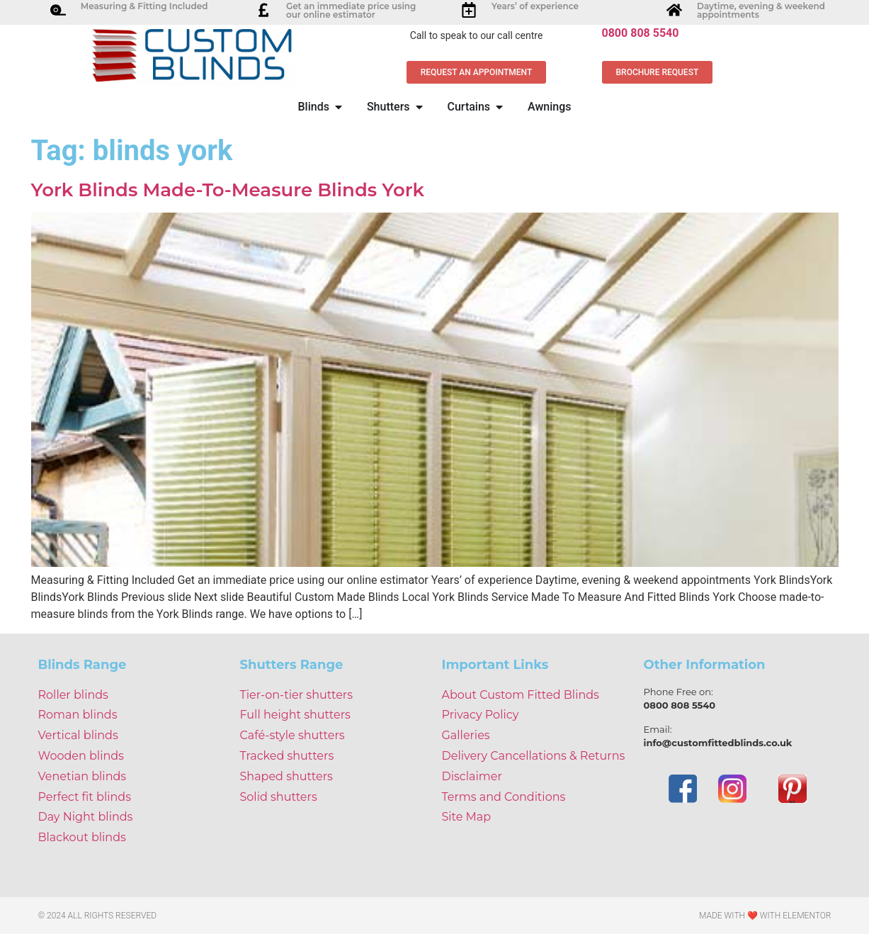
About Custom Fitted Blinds (520, 695)
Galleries (466, 735)
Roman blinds (78, 714)
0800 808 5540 (640, 33)
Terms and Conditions (504, 797)
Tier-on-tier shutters (296, 695)
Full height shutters (295, 714)
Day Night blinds (85, 816)
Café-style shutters (292, 735)
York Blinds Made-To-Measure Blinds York (228, 190)
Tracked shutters (287, 756)
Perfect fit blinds (84, 797)
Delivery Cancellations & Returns (533, 756)
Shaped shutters (286, 776)
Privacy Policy (480, 714)
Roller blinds (73, 695)
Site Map (467, 816)
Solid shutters (278, 797)
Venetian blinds (82, 776)
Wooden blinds (81, 756)
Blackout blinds (82, 837)
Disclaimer (472, 776)
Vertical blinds (78, 735)
